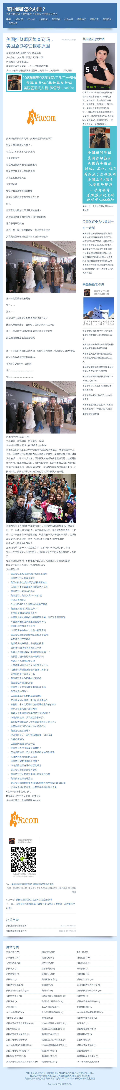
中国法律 (47, 1018)
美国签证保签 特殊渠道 (53, 1040)
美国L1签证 (83, 1040)
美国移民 (83, 974)
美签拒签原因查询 (90, 414)
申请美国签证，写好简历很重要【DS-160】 (32, 735)
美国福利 (11, 979)
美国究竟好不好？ (19, 691)
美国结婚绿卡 (84, 1051)
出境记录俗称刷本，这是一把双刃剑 (28, 630)
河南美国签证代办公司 (89, 990)
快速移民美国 (84, 1007)
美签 (8, 19)
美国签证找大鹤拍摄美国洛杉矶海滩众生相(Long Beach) (38, 783)
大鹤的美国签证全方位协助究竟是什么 (29, 665)
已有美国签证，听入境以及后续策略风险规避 (33, 752)
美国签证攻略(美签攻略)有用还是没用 (29, 573)
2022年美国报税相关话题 (54, 1045)
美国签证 (81, 19)
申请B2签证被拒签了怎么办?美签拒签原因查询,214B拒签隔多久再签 (97, 335)
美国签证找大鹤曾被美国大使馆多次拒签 (30, 774)
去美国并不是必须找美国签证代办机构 (29, 587)
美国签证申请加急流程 (18, 1034)
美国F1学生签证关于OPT (23, 626)
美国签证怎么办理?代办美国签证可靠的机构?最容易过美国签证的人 (97, 358)
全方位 (32, 1078)
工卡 (67, 1078)
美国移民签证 (84, 1034)
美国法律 (11, 1001)
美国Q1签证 (13, 1029)
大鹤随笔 (43, 19)
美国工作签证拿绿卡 (17, 1040)
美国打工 (94, 19)
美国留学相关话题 (87, 1018)
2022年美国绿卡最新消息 (54, 1023)
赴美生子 (60, 1078)
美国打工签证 (85, 979)
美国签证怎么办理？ (26, 9)
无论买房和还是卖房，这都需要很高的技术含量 (34, 787)
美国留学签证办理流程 (22, 778)
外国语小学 (83, 963)
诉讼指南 (82, 969)
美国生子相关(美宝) (88, 1001)
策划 (38, 1078)
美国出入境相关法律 (52, 1001)
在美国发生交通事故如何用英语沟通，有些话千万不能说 (38, 617)
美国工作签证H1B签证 (17, 1051)
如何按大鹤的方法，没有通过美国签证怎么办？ (34, 722)
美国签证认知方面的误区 (23, 591)
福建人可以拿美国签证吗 (23, 661)
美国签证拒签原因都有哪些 (24, 770)
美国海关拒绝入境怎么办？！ (25, 608)
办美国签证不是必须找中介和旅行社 (28, 726)
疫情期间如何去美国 (87, 1056)
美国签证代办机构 (65, 1084)
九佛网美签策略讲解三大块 (24, 756)
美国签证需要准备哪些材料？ (25, 761)
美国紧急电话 (49, 979)
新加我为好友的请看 (20, 639)
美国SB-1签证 (14, 1018)
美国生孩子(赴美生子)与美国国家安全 (29, 582)
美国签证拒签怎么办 (17, 990)
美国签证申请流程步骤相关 (20, 1023)
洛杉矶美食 (48, 969)
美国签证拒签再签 (86, 1029)
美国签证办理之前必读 (22, 682)
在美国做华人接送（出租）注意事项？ (29, 700)
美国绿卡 (47, 990)
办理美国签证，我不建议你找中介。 (28, 717)
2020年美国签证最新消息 (90, 1012)
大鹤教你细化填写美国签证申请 (26, 648)
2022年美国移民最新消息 (19, 1045)
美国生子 (13, 23)
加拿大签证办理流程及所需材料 (22, 1062)
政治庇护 (82, 1023)
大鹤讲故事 (13, 963)
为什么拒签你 (17, 739)
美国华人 (12, 969)
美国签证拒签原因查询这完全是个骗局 (29, 634)
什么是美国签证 (18, 600)
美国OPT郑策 (49, 1051)
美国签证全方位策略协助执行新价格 (28, 687)
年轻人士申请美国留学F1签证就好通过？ (30, 713)
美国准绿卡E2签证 (16, 1056)
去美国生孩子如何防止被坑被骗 (26, 695)
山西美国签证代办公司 (54, 996)
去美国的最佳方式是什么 (23, 674)
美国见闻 (56, 19)
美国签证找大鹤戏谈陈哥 (23, 578)
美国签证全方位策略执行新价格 (26, 678)
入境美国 (11, 1007)
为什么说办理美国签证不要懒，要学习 (29, 669)
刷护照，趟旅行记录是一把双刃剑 (27, 656)
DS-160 (31, 19)
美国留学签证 (14, 996)
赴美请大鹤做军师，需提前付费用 (27, 643)
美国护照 (82, 996)
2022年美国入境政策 (88, 1062)
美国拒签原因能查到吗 (22, 884)
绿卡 (72, 1078)
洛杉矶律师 (12, 974)
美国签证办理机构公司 (53, 1029)
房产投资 (48, 963)
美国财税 (47, 985)
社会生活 (68, 19)
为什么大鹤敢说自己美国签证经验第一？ (30, 652)
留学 (53, 1078)
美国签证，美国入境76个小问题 (26, 595)
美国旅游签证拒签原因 (43, 884)
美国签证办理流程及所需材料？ (26, 748)
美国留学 (107, 19)
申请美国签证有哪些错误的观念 (26, 765)
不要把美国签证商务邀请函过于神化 (28, 621)
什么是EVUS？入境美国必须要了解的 (29, 604)
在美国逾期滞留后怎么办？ (24, 613)
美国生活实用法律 (86, 1045)
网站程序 (48, 952)
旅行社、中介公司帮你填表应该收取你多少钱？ (34, 704)
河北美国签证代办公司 (88, 985)
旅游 (43, 1078)
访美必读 (19, 19)
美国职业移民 (49, 1056)
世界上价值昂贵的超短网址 (24, 709)
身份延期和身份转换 (52, 1012)
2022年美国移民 (15, 1012)
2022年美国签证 (50, 1007)
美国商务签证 (49, 1062)
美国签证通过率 (50, 1034)
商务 (48, 1078)
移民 (77, 1078)
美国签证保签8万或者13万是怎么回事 (34, 899)
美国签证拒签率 (14, 985)
